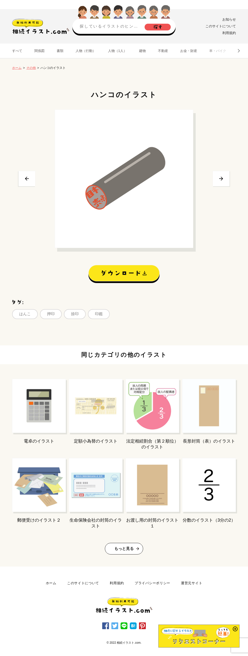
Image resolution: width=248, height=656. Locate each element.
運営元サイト (191, 583)
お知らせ (229, 19)
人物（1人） (117, 51)
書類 (60, 51)
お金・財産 (188, 51)
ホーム (17, 68)
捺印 (75, 314)
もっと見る (124, 549)
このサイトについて (220, 26)
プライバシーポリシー (152, 583)
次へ (221, 178)
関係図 (39, 51)
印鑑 (99, 314)
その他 (31, 68)
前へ (26, 178)
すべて (17, 51)
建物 (142, 51)
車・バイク (217, 51)
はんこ (25, 314)
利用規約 (229, 33)
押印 (51, 314)
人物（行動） (86, 51)
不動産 (163, 51)
